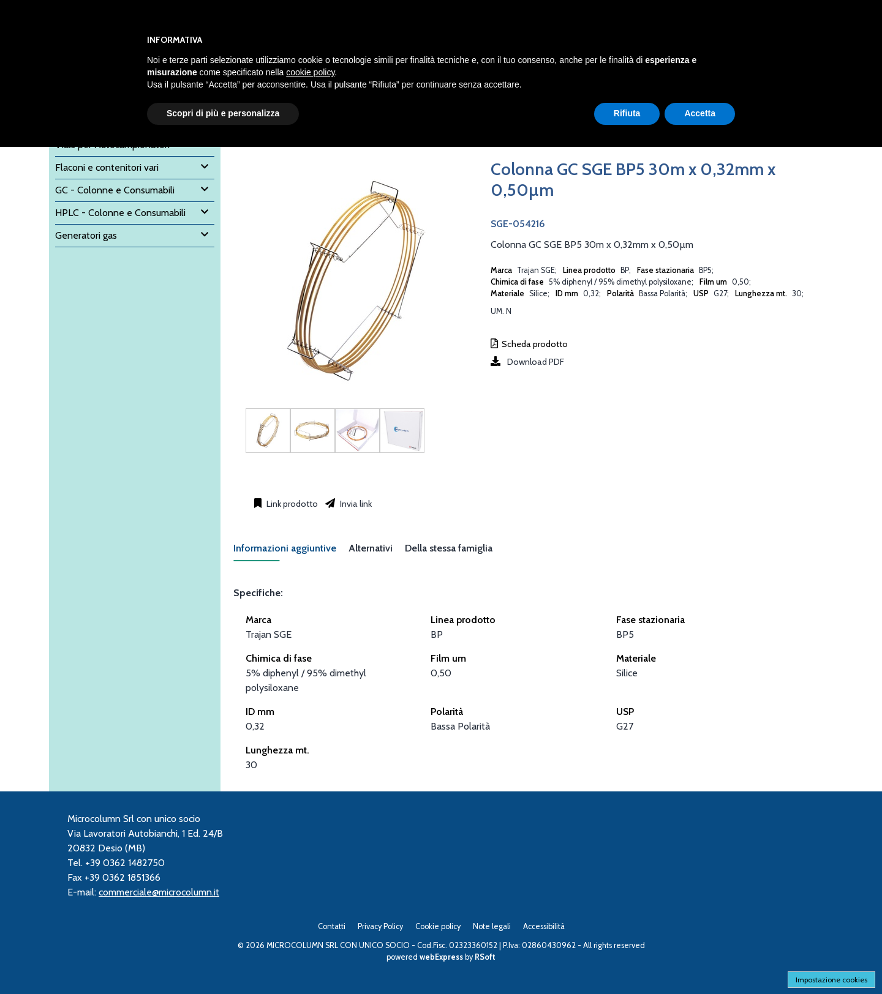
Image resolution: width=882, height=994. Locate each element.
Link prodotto (291, 503)
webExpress (441, 957)
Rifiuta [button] (627, 113)
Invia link (355, 503)
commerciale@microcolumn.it (159, 892)
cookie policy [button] (310, 72)
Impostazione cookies (831, 979)
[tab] (291, 551)
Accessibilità (544, 926)
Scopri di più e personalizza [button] (223, 113)
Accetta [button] (699, 113)
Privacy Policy (380, 926)
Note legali (492, 926)
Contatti (331, 926)
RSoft (485, 957)
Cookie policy (438, 926)
